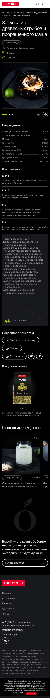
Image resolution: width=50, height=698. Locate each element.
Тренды (6, 613)
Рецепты (18, 12)
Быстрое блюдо (12, 477)
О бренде (7, 593)
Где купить (8, 608)
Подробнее (18, 692)
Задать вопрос (10, 634)
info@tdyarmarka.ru (12, 629)
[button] (4, 114)
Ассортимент (9, 598)
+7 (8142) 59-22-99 (16, 622)
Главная (6, 12)
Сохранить (14, 356)
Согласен (31, 694)
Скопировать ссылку (21, 340)
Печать (12, 348)
